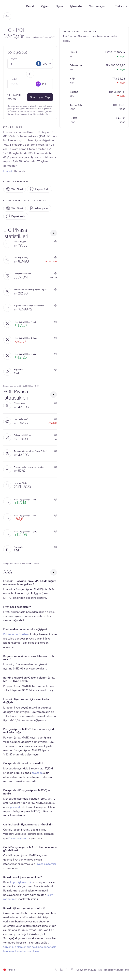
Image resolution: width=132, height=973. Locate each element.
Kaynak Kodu (39, 189)
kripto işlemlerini (20, 882)
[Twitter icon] (56, 969)
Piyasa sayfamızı (18, 837)
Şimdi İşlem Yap (40, 97)
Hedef (14, 79)
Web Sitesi (14, 189)
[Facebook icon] (66, 969)
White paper (39, 208)
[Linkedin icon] (61, 969)
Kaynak (14, 58)
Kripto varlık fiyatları (15, 634)
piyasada (37, 772)
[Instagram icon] (72, 969)
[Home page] (11, 6)
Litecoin (8, 171)
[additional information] (55, 241)
